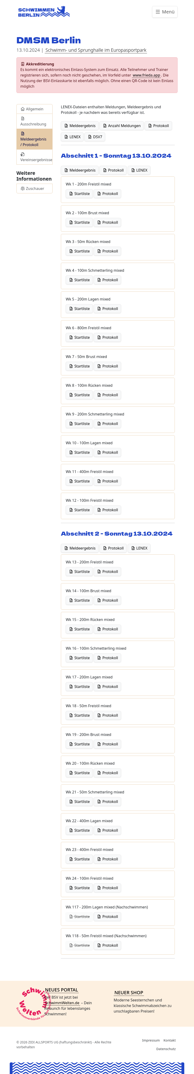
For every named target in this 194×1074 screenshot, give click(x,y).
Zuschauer (32, 188)
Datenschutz (166, 1049)
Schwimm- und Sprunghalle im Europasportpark (96, 50)
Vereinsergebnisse (36, 157)
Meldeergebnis (80, 125)
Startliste (79, 193)
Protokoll (158, 125)
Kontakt (169, 1040)
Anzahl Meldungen (122, 125)
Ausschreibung (33, 122)
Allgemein (32, 109)
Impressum (151, 1040)
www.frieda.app (146, 75)
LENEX (72, 136)
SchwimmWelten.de (62, 1002)
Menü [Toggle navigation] (165, 12)
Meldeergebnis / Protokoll (33, 139)
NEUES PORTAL (61, 990)
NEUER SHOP (128, 992)
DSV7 (95, 136)
